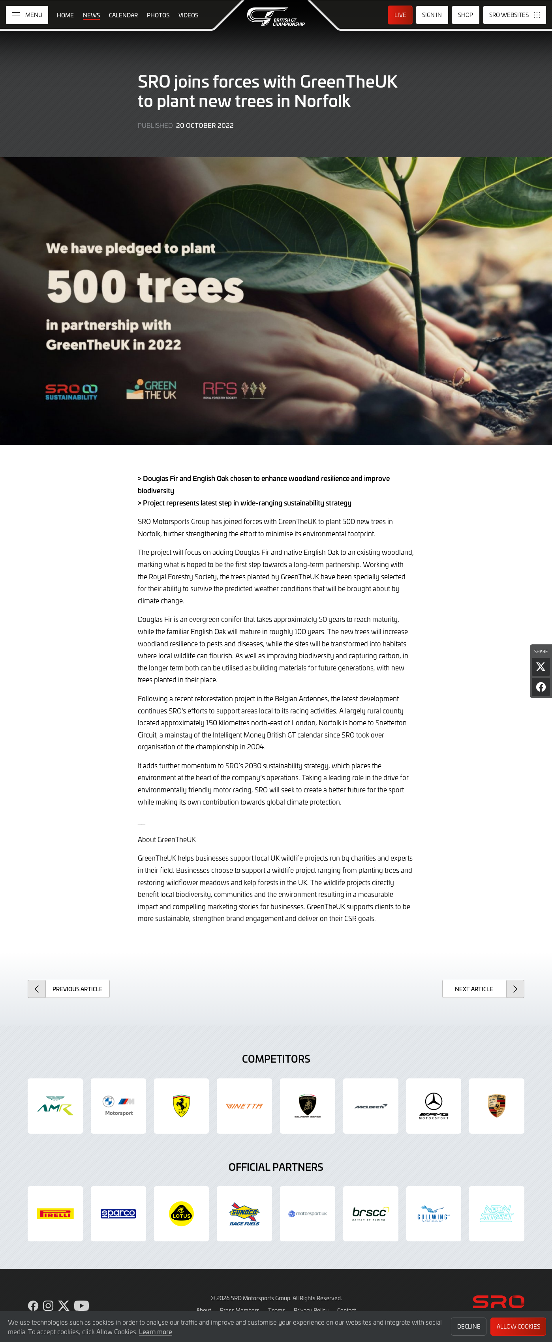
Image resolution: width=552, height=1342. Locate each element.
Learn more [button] (155, 1331)
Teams (276, 1310)
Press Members (239, 1310)
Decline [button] (469, 1326)
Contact (346, 1310)
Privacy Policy (311, 1310)
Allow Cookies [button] (518, 1326)
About (203, 1310)
